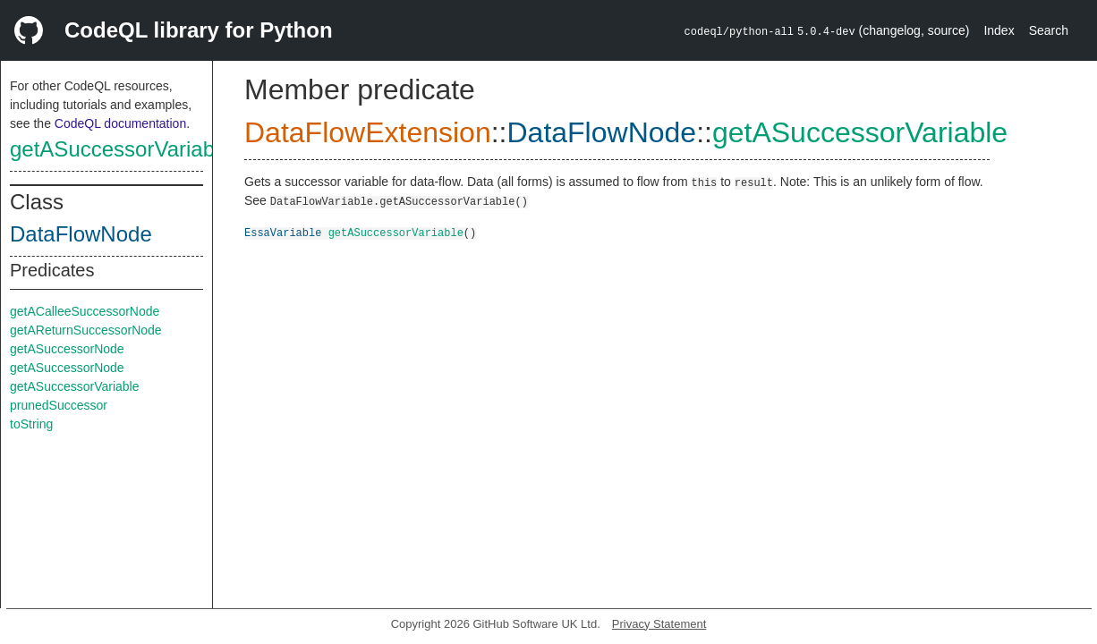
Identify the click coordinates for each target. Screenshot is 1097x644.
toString (31, 424)
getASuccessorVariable (121, 149)
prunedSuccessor (58, 405)
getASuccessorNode (67, 349)
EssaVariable (282, 232)
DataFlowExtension (367, 132)
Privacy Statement (659, 624)
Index (998, 30)
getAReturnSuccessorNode (86, 330)
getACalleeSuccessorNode (84, 311)
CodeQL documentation (120, 123)
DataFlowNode (81, 234)
